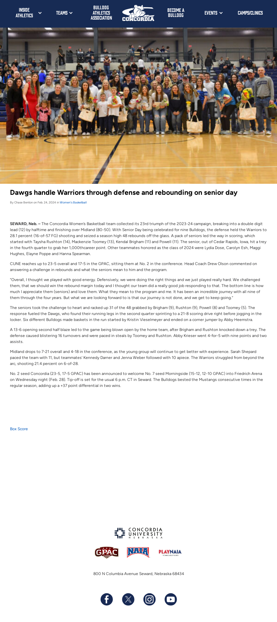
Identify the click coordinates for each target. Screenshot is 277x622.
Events (211, 12)
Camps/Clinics (250, 12)
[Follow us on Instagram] (149, 599)
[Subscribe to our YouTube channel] (170, 599)
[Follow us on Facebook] (106, 599)
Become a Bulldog (175, 12)
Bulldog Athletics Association (101, 12)
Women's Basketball (73, 202)
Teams (61, 12)
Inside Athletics (24, 12)
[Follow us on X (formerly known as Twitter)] (127, 599)
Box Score (19, 429)
